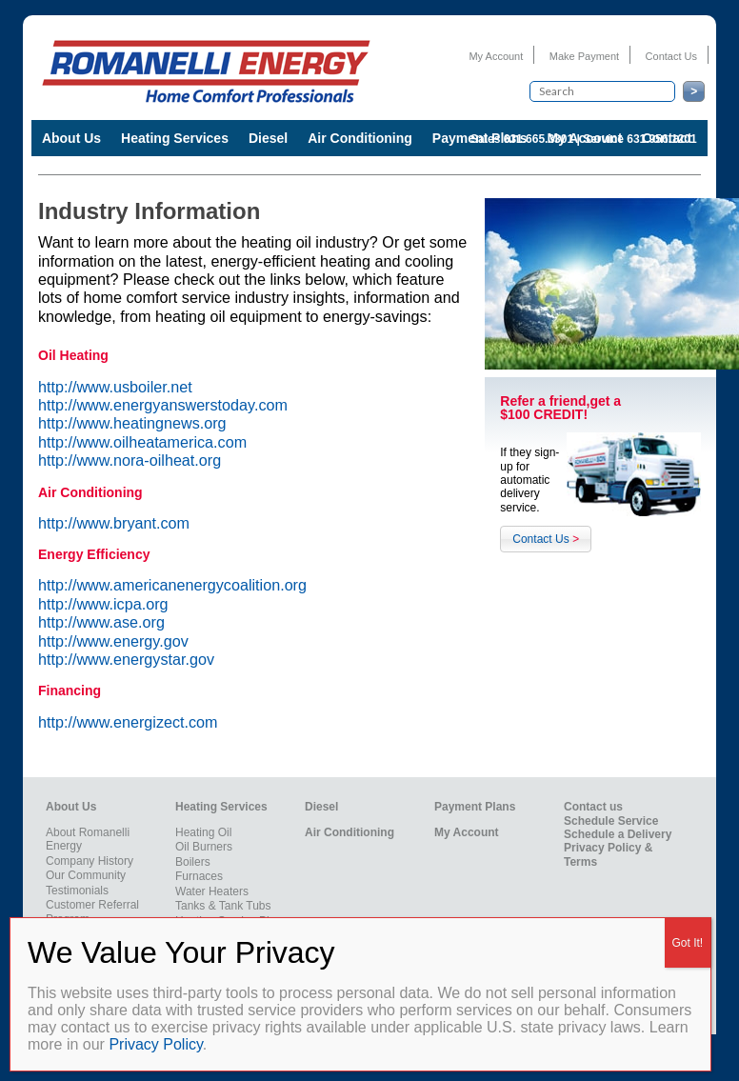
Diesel (268, 138)
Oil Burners (203, 846)
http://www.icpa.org (103, 603)
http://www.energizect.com (128, 722)
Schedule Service (611, 821)
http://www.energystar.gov (126, 659)
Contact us (593, 806)
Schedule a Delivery (617, 834)
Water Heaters (212, 891)
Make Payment (584, 56)
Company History (89, 861)
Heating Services (175, 138)
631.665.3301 (538, 139)
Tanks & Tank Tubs (223, 905)
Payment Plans (474, 806)
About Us (71, 138)
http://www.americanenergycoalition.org (172, 584)
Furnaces (199, 876)
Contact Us (671, 56)
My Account (496, 56)
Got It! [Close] (688, 943)
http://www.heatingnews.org (132, 422)
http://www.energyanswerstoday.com (163, 404)
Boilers (192, 862)
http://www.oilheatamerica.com (142, 441)
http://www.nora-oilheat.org (129, 460)
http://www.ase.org (101, 622)
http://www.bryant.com (114, 522)
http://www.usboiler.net (115, 386)
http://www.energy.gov (113, 641)
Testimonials (77, 890)
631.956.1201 (661, 139)
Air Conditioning (360, 138)
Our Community (86, 875)
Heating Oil (203, 832)
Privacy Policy (155, 1044)
